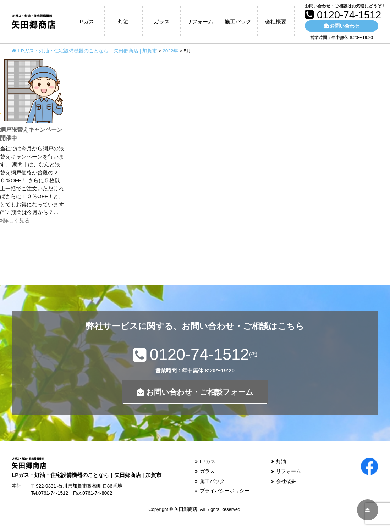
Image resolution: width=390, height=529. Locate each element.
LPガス (85, 21)
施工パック (238, 21)
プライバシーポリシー (224, 491)
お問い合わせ (341, 26)
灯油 (123, 21)
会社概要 (275, 21)
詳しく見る (15, 220)
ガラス (162, 21)
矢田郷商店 (185, 509)
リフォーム (200, 21)
